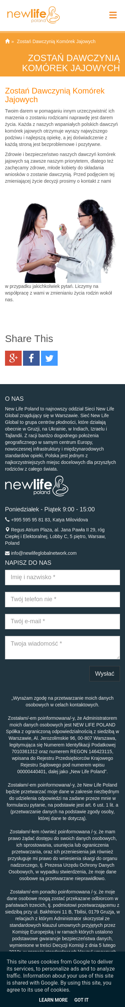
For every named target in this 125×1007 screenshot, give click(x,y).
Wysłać (104, 673)
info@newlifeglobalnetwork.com (44, 553)
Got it (81, 1000)
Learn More (53, 1000)
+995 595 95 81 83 (30, 519)
